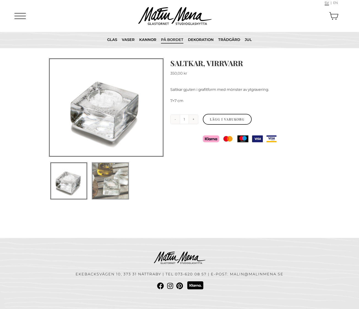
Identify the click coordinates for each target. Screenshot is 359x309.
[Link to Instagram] (170, 285)
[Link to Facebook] (160, 285)
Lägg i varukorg (227, 119)
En (335, 3)
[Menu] (20, 16)
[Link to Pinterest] (179, 285)
